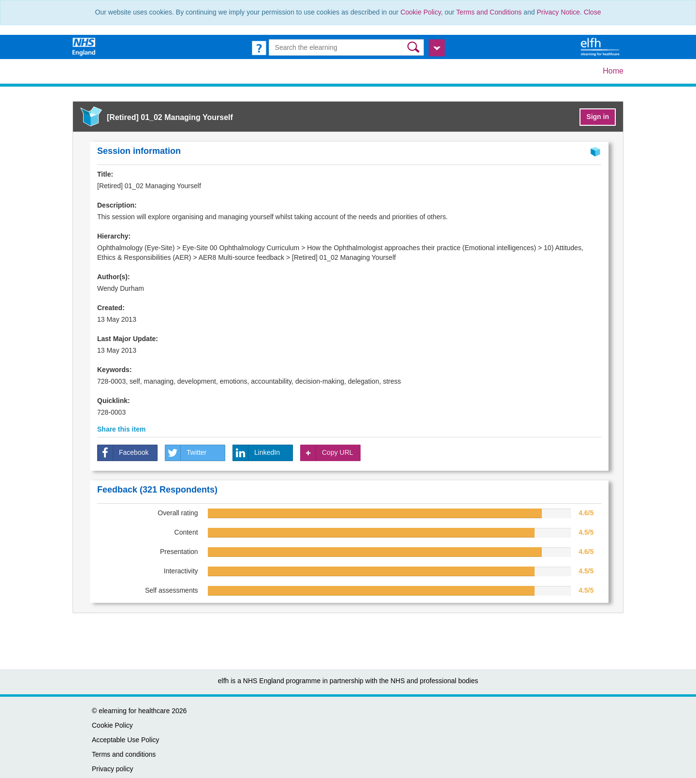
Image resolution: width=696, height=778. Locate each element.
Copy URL (327, 453)
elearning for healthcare (134, 711)
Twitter (185, 453)
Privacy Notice (558, 12)
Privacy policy (112, 769)
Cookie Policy (420, 12)
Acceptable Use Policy (125, 740)
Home (613, 71)
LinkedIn (256, 453)
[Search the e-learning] (346, 47)
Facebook (123, 453)
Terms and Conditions (489, 12)
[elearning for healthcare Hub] (601, 46)
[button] (414, 47)
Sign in (597, 116)
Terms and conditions (124, 754)
